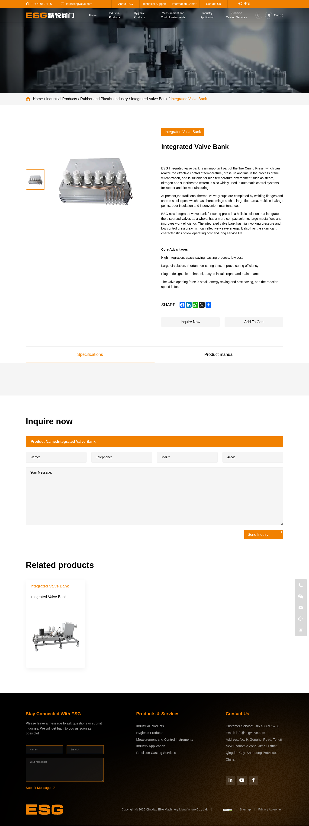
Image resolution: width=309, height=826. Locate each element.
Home (38, 99)
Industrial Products (61, 99)
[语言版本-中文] (244, 4)
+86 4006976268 (266, 726)
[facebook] (182, 305)
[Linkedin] (230, 780)
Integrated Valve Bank (149, 99)
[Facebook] (253, 780)
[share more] (208, 305)
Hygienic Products (149, 733)
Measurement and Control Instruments (164, 739)
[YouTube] (242, 780)
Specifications (90, 354)
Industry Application (150, 746)
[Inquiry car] (274, 15)
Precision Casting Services (156, 753)
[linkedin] (189, 305)
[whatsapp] (195, 305)
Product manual (218, 354)
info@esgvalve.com (250, 733)
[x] (202, 305)
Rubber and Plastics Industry (104, 99)
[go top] (301, 630)
